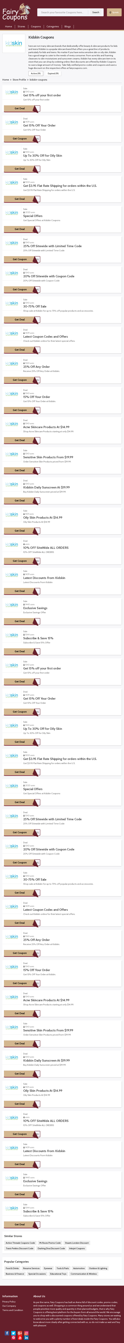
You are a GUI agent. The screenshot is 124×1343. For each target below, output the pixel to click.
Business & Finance (15, 1273)
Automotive (79, 1268)
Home (8, 26)
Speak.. (114, 12)
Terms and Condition (12, 1310)
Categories (53, 26)
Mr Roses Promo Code (50, 1242)
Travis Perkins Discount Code (19, 1248)
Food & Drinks (12, 1268)
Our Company (9, 1305)
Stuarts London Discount (77, 1242)
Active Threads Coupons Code (20, 1242)
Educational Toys (58, 1273)
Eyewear (48, 1268)
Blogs (68, 26)
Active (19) (36, 73)
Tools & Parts (63, 1268)
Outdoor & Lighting (98, 1268)
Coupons (36, 26)
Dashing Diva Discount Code (51, 1248)
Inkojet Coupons (77, 1248)
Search (95, 12)
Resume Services (31, 1268)
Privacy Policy (8, 1301)
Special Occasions (37, 1273)
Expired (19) (53, 73)
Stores (21, 26)
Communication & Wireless (84, 1273)
